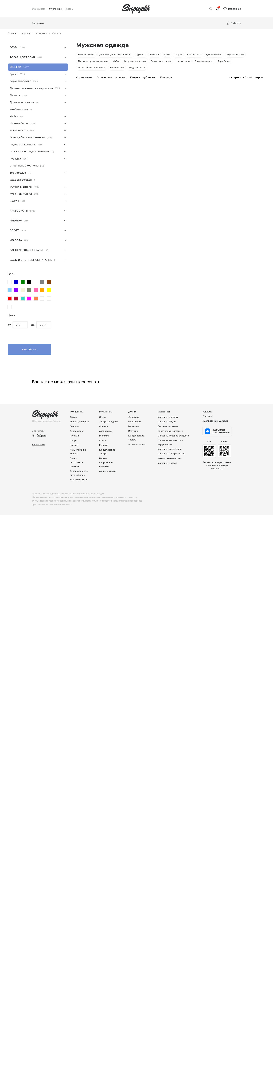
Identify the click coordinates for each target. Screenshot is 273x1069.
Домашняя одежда (22, 102)
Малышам (133, 426)
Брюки (14, 74)
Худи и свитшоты (21, 194)
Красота (16, 240)
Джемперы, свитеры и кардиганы (31, 88)
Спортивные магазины (170, 430)
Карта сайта (38, 444)
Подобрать (29, 349)
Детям (69, 8)
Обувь (14, 47)
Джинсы (15, 95)
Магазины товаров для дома (173, 435)
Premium (16, 220)
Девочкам (133, 417)
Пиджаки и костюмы (23, 144)
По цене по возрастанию (111, 77)
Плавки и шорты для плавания (29, 151)
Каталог (26, 33)
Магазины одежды (168, 417)
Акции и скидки (78, 477)
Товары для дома (23, 57)
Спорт (14, 230)
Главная (12, 33)
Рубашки (15, 158)
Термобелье (18, 172)
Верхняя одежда (20, 81)
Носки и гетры (19, 130)
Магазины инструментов (171, 452)
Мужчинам (55, 8)
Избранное (234, 8)
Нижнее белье (19, 123)
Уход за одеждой (21, 179)
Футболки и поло (21, 187)
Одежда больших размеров (27, 137)
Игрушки (133, 430)
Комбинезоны (19, 109)
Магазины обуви (167, 421)
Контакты (207, 416)
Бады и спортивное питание (31, 260)
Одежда (16, 67)
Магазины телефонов (170, 448)
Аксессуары (19, 210)
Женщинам (38, 8)
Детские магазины (168, 426)
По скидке (166, 77)
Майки (14, 116)
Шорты (14, 201)
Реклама (207, 411)
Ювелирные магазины (170, 457)
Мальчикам (134, 421)
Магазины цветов (167, 461)
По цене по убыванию (143, 77)
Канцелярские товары (26, 250)
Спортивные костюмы (24, 165)
